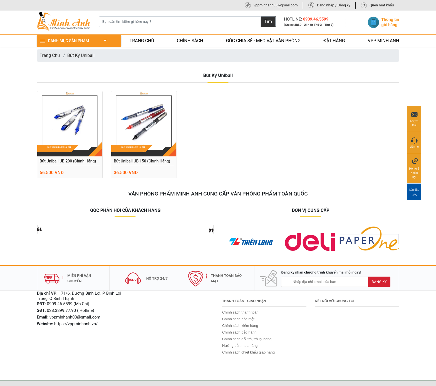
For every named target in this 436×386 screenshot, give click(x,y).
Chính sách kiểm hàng (240, 326)
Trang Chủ (50, 55)
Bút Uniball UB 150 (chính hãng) (142, 161)
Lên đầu (414, 192)
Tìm (268, 21)
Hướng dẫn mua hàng (239, 346)
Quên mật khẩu (382, 5)
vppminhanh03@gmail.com (276, 5)
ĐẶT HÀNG (334, 40)
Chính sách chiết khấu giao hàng (248, 352)
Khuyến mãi (414, 118)
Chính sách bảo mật (238, 319)
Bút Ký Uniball (81, 55)
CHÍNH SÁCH (190, 40)
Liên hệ (414, 142)
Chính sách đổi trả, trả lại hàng (246, 339)
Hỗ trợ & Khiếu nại (414, 168)
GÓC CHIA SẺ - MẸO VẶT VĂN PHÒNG (263, 40)
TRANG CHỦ (142, 40)
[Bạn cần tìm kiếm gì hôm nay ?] (180, 21)
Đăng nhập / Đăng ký (333, 5)
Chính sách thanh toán (240, 312)
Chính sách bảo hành (239, 332)
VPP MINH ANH (383, 40)
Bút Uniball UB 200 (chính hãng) (68, 161)
